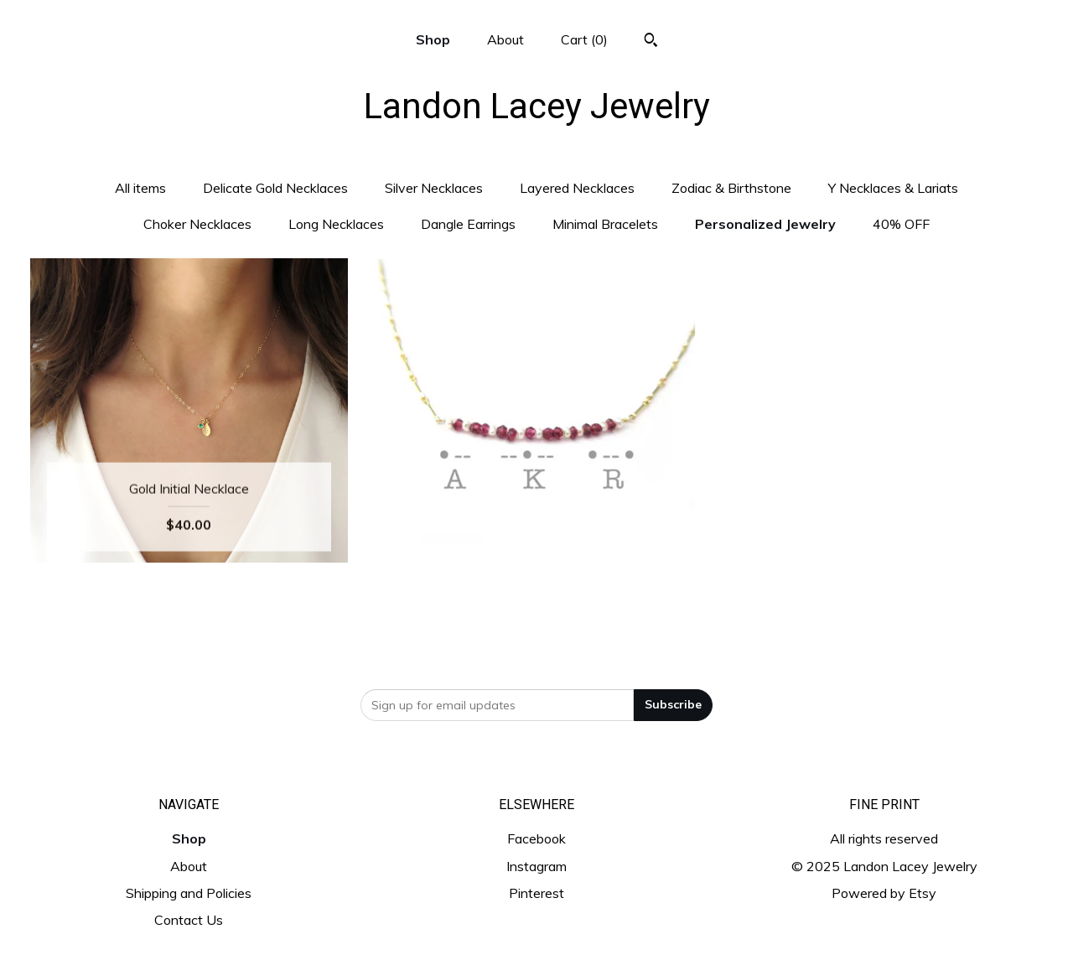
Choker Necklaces (197, 223)
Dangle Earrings (468, 223)
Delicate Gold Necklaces (275, 187)
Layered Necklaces (577, 187)
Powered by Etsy (884, 893)
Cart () (584, 39)
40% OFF (901, 223)
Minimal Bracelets (605, 223)
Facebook (536, 838)
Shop (433, 39)
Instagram (536, 866)
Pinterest (536, 893)
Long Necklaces (336, 223)
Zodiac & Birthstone (731, 187)
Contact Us (188, 919)
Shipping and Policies (188, 893)
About (505, 39)
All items (140, 187)
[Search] (651, 42)
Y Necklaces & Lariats (893, 187)
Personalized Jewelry (765, 223)
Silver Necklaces (434, 187)
